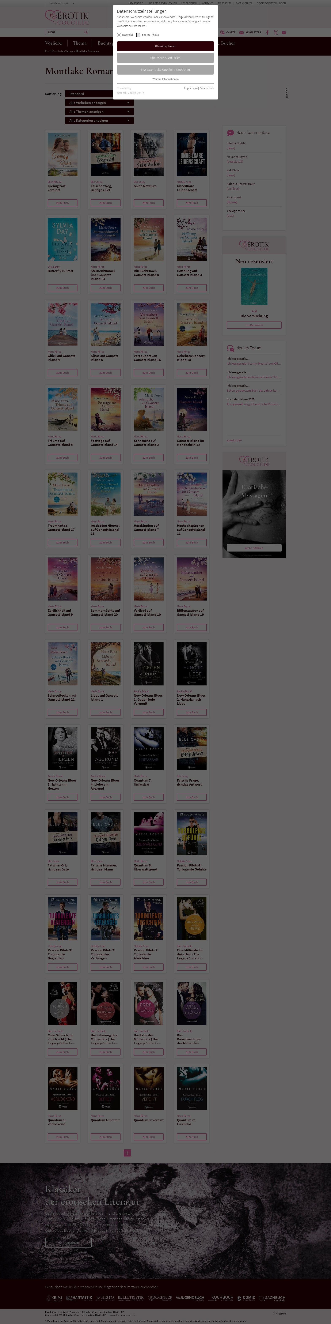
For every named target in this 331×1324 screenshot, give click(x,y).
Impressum (191, 88)
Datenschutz (206, 88)
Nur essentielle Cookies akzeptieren (165, 69)
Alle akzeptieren (165, 46)
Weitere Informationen (165, 79)
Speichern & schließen (165, 58)
